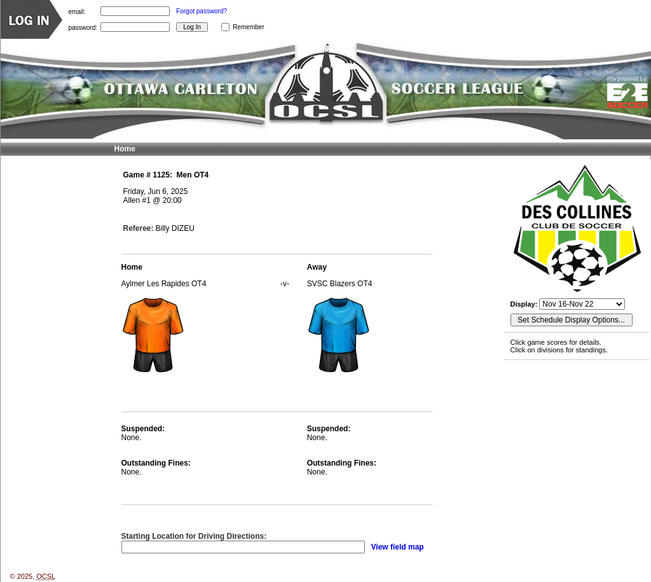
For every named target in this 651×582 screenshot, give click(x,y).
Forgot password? (201, 11)
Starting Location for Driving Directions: (194, 536)
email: (77, 11)
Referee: (138, 228)
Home (124, 148)
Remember (248, 27)
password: (83, 27)
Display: (525, 304)
